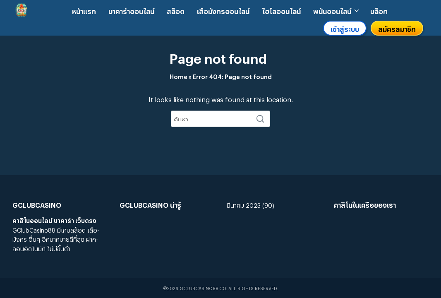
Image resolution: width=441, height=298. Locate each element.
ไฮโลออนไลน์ (281, 10)
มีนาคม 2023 (244, 204)
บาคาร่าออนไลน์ (131, 10)
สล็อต (176, 10)
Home (178, 75)
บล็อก (379, 10)
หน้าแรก (84, 10)
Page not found (218, 56)
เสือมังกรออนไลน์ (223, 10)
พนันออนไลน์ (332, 10)
